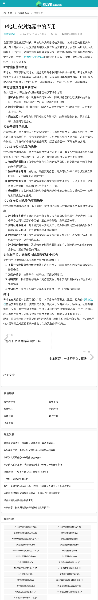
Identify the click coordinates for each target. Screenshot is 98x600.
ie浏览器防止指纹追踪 (25, 574)
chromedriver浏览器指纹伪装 (25, 533)
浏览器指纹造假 (69, 521)
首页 (10, 13)
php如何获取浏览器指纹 (69, 551)
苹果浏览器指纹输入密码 (26, 515)
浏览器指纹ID (69, 539)
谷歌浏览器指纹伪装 (26, 539)
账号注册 (53, 398)
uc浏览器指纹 (69, 533)
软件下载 (8, 398)
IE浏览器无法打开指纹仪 (25, 551)
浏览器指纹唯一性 (25, 527)
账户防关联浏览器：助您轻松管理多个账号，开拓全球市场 (33, 447)
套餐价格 (53, 384)
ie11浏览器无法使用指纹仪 (69, 574)
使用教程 (53, 391)
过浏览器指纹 (25, 545)
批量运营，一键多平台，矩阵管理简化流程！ (26, 454)
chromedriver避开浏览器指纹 (69, 562)
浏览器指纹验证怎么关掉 (70, 568)
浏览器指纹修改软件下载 (26, 580)
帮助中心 (8, 391)
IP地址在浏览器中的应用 (16, 461)
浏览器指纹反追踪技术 (70, 545)
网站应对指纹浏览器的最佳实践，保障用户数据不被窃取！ (33, 475)
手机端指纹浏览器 (25, 568)
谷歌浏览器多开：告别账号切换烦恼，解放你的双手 (29, 425)
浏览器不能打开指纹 (69, 556)
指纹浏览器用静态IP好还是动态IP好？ (23, 440)
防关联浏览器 (81, 592)
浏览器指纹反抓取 (69, 527)
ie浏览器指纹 (25, 556)
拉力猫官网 (9, 384)
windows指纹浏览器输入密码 (25, 521)
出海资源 (8, 405)
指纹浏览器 (23, 13)
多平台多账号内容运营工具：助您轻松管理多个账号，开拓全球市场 (37, 468)
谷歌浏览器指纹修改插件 (70, 509)
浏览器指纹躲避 (25, 562)
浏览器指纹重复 (69, 515)
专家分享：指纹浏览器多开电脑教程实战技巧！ (27, 490)
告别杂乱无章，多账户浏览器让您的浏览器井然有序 (29, 433)
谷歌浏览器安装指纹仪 (26, 509)
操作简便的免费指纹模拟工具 (18, 483)
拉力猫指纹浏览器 (34, 57)
